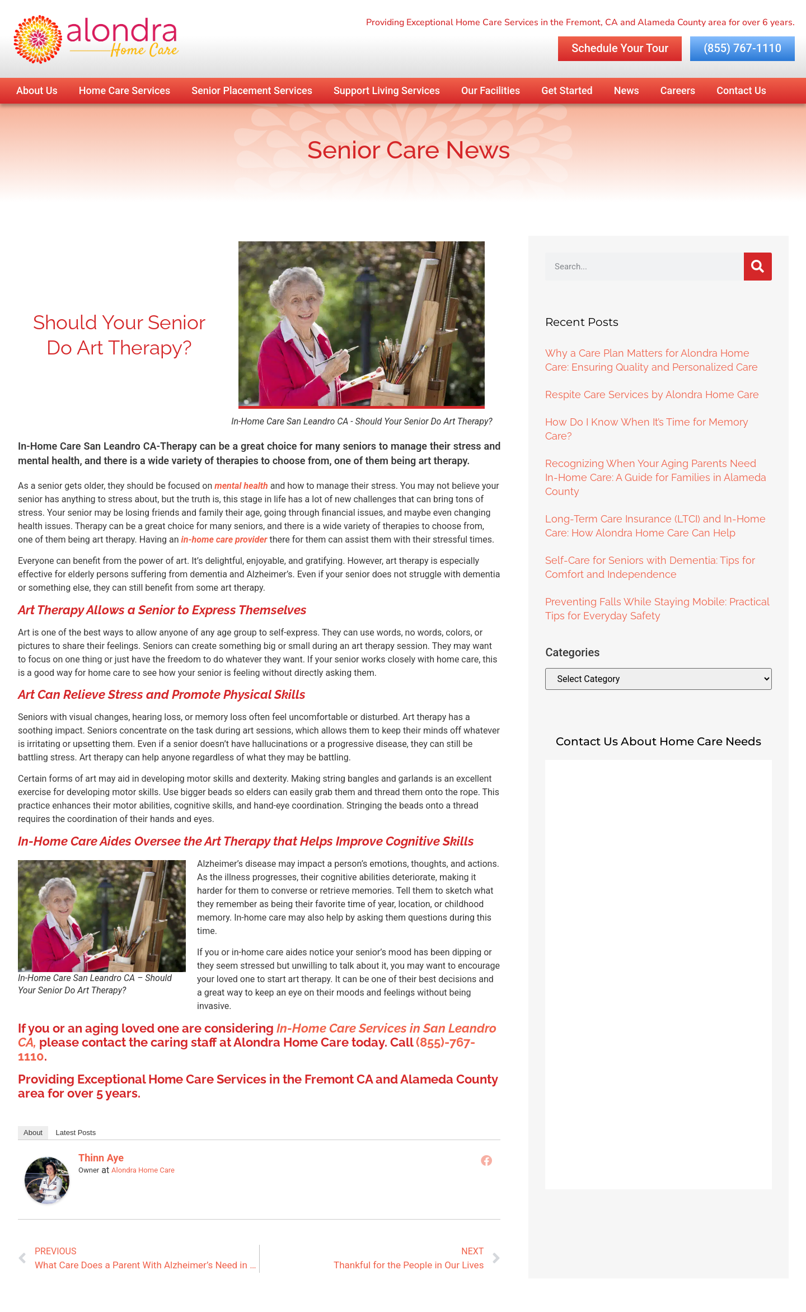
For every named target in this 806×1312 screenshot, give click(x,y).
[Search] (758, 267)
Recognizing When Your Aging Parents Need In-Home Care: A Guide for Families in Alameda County (655, 477)
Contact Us (741, 90)
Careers (678, 90)
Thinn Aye (101, 1158)
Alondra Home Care (143, 1170)
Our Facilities (490, 90)
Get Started (567, 90)
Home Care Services (124, 90)
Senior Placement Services (251, 90)
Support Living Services (387, 90)
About (33, 1132)
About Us (37, 90)
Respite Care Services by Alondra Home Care (652, 394)
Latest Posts (76, 1132)
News (626, 90)
